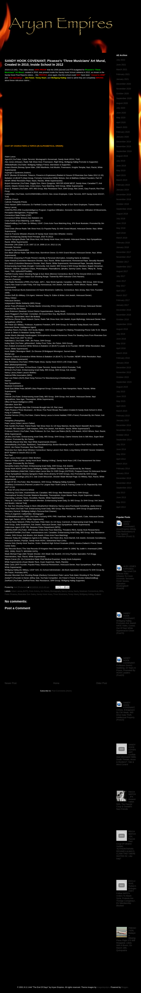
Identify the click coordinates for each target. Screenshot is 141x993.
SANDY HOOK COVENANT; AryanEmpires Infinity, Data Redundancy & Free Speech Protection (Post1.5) (126, 529)
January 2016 (122, 363)
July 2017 (120, 276)
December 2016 (123, 310)
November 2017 (123, 257)
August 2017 (122, 271)
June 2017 (121, 281)
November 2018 (123, 199)
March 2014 (121, 463)
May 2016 (120, 343)
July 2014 (120, 444)
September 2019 (124, 151)
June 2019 (121, 165)
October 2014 (122, 435)
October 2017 (122, 262)
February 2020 (123, 132)
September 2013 (124, 488)
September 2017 (124, 266)
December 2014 (123, 425)
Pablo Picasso (11, 594)
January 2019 (122, 190)
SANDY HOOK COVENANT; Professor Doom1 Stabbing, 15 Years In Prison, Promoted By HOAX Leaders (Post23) (126, 667)
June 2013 (121, 497)
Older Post (101, 683)
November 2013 (123, 483)
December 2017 (123, 252)
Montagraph (55, 591)
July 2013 (120, 492)
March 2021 (121, 69)
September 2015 (124, 382)
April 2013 (121, 507)
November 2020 (123, 89)
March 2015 (121, 411)
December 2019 (123, 141)
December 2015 (123, 367)
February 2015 (123, 415)
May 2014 (120, 454)
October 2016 (122, 319)
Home (56, 683)
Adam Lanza (16, 591)
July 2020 (120, 108)
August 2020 (122, 103)
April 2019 (121, 175)
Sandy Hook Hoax (44, 594)
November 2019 (123, 146)
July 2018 (120, 218)
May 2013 (120, 502)
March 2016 (121, 353)
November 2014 (123, 430)
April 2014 (121, 459)
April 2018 (121, 233)
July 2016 (120, 334)
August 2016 (122, 329)
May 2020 (120, 117)
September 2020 (124, 98)
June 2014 (121, 449)
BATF (25, 591)
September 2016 (124, 324)
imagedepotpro (103, 987)
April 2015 (121, 406)
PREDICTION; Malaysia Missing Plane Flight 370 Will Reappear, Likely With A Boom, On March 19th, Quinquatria (126, 939)
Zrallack (97, 594)
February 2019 (123, 185)
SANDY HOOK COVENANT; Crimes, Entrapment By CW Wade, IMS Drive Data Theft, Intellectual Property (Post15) (125, 711)
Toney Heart (73, 594)
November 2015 (123, 372)
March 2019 (121, 180)
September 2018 (124, 209)
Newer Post (11, 683)
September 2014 (124, 439)
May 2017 (120, 286)
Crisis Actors (34, 591)
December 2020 (123, 84)
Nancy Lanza (67, 591)
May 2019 (120, 170)
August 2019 (122, 156)
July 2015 (120, 391)
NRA (101, 591)
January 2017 (122, 305)
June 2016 (121, 339)
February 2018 (123, 242)
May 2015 (120, 401)
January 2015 (122, 420)
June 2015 (121, 396)
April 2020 (121, 122)
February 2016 (123, 358)
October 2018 (122, 204)
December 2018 (123, 194)
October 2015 (122, 377)
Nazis (76, 591)
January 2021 (122, 79)
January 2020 (122, 137)
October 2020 (122, 93)
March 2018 (121, 238)
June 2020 (121, 113)
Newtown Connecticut (88, 591)
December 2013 (123, 478)
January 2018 (122, 247)
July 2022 (120, 60)
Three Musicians (60, 594)
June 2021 (121, 64)
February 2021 (123, 74)
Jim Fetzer (44, 591)
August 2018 (122, 214)
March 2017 (121, 295)
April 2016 (121, 348)
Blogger (124, 987)
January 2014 (122, 473)
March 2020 (121, 127)
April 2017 (121, 291)
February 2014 (123, 468)
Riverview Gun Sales (27, 594)
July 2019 (120, 161)
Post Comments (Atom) (62, 691)
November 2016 (123, 315)
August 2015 (122, 387)
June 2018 (121, 223)
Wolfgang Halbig (86, 594)
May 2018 (120, 228)
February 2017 (123, 300)
